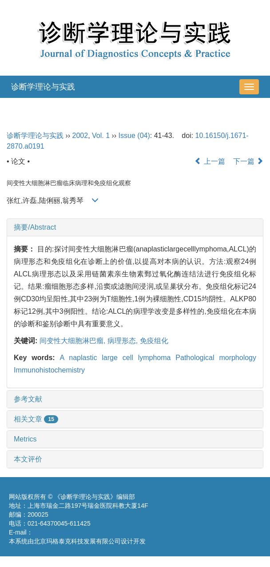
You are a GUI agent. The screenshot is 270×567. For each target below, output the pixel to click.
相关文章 (36, 419)
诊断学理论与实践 (43, 86)
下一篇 (248, 161)
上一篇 (210, 161)
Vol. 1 (101, 135)
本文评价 (28, 459)
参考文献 (28, 399)
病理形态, (123, 340)
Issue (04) (134, 135)
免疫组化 (154, 340)
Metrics (25, 439)
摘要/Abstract (35, 227)
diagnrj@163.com (57, 532)
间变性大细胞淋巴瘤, (73, 340)
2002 (80, 135)
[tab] (135, 227)
